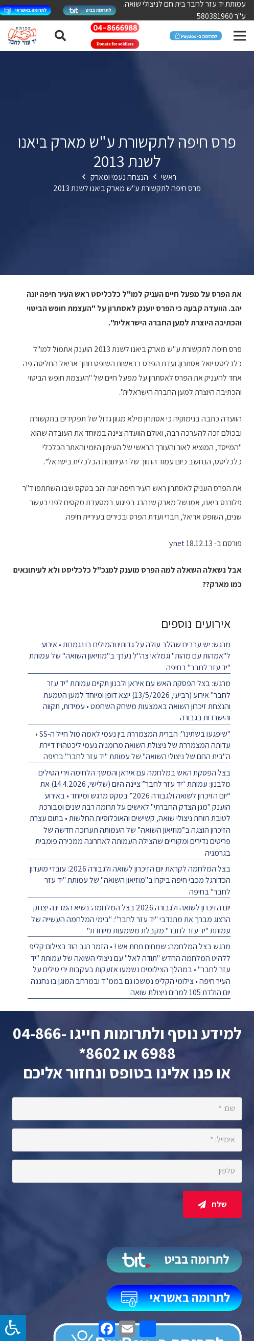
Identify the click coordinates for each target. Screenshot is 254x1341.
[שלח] (212, 1204)
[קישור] (89, 10)
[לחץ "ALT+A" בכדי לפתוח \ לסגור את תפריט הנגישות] (13, 1328)
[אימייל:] (127, 1139)
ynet (176, 543)
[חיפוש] (60, 35)
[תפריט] (239, 36)
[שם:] (127, 1108)
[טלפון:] (127, 1171)
